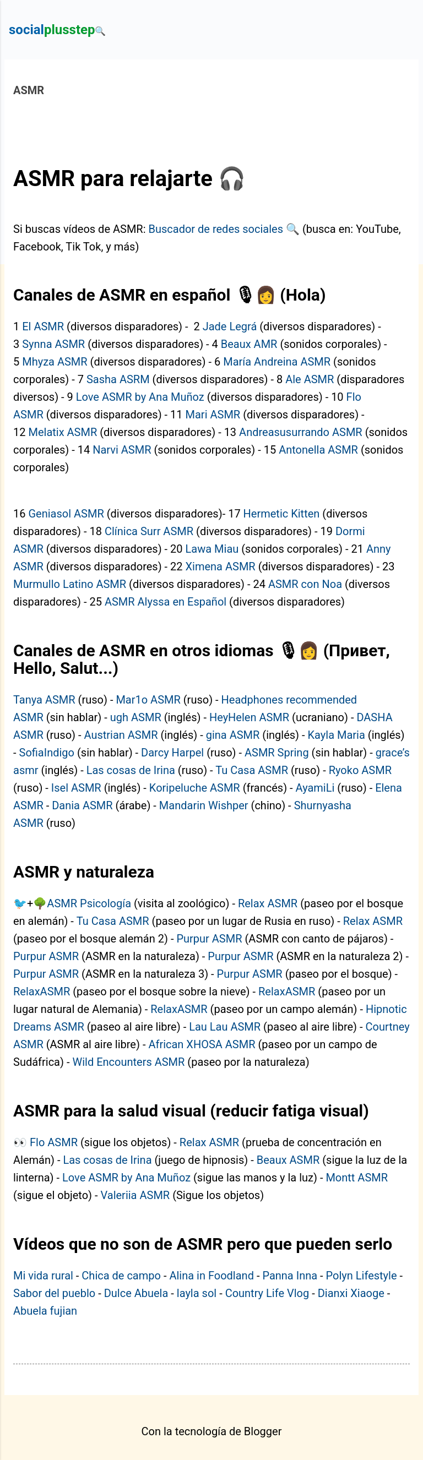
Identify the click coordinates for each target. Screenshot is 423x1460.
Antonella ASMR (318, 449)
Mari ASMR (213, 414)
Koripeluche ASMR (194, 787)
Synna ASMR (53, 344)
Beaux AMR (249, 344)
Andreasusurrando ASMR (300, 432)
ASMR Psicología (89, 903)
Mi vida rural (43, 1275)
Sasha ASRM (118, 379)
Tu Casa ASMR (251, 770)
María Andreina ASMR (276, 361)
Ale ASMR (309, 379)
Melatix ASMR (62, 432)
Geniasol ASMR (66, 513)
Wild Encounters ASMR (128, 1062)
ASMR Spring (277, 752)
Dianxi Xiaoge (351, 1293)
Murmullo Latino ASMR (69, 584)
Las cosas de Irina (130, 770)
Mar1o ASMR (148, 699)
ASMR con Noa (305, 584)
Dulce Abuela (136, 1293)
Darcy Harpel (172, 752)
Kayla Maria (336, 735)
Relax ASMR (267, 903)
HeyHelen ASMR (249, 717)
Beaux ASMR (288, 1160)
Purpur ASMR (209, 938)
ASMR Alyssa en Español (165, 601)
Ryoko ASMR (360, 770)
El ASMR (43, 326)
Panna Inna (289, 1275)
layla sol (196, 1293)
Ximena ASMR (221, 566)
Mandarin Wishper (203, 805)
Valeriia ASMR (135, 1195)
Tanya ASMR (44, 699)
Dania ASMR (82, 805)
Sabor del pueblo (54, 1293)
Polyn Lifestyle (361, 1275)
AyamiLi (315, 787)
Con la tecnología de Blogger (212, 1431)
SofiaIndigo (47, 752)
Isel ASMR (76, 787)
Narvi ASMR (122, 449)
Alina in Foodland (211, 1275)
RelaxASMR (41, 991)
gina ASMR (233, 735)
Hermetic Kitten (281, 513)
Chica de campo (121, 1275)
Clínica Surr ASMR (149, 531)
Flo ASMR (54, 1142)
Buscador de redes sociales (215, 229)
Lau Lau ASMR (225, 1026)
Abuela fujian (45, 1310)
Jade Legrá (230, 326)
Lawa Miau (212, 548)
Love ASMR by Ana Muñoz (140, 397)
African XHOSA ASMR (201, 1044)
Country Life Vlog (267, 1293)
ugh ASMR (135, 717)
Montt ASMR (357, 1177)
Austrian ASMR (121, 735)
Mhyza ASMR (54, 361)
